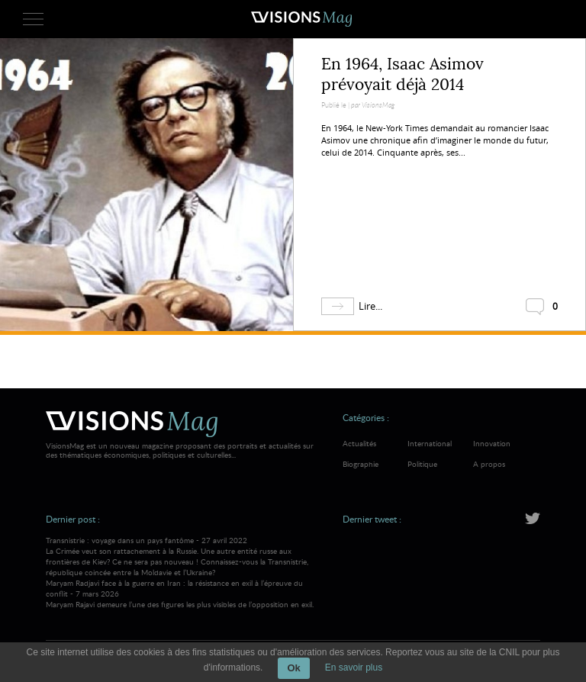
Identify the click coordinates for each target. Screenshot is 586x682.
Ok (293, 668)
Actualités (359, 443)
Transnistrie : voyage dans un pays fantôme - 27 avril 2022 (181, 556)
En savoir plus (353, 667)
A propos (489, 463)
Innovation (491, 443)
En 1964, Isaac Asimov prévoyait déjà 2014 (402, 74)
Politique (422, 463)
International (429, 443)
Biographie (360, 463)
